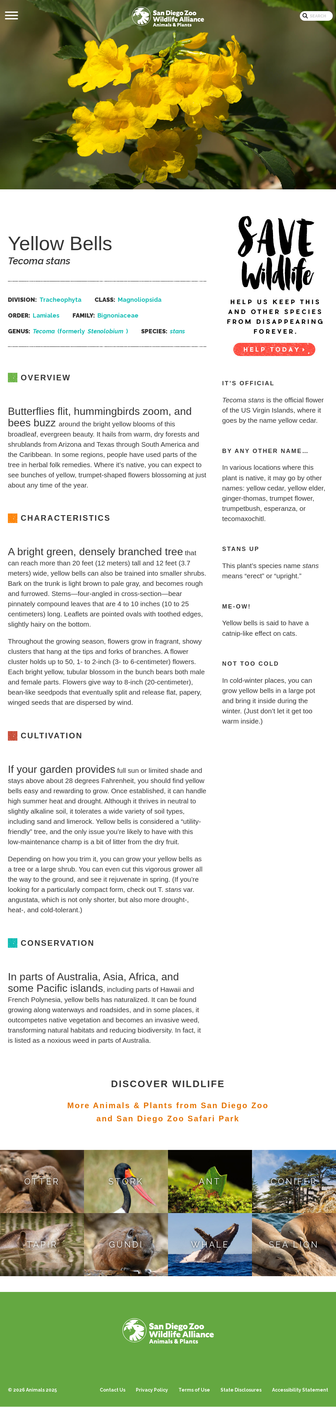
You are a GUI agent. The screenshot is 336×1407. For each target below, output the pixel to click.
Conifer (294, 1181)
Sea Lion (294, 1245)
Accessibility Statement (300, 1390)
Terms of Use (194, 1390)
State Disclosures (241, 1390)
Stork (126, 1181)
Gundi (126, 1245)
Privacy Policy (152, 1390)
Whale (210, 1245)
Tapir (42, 1245)
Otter (42, 1181)
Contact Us (112, 1390)
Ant (210, 1181)
